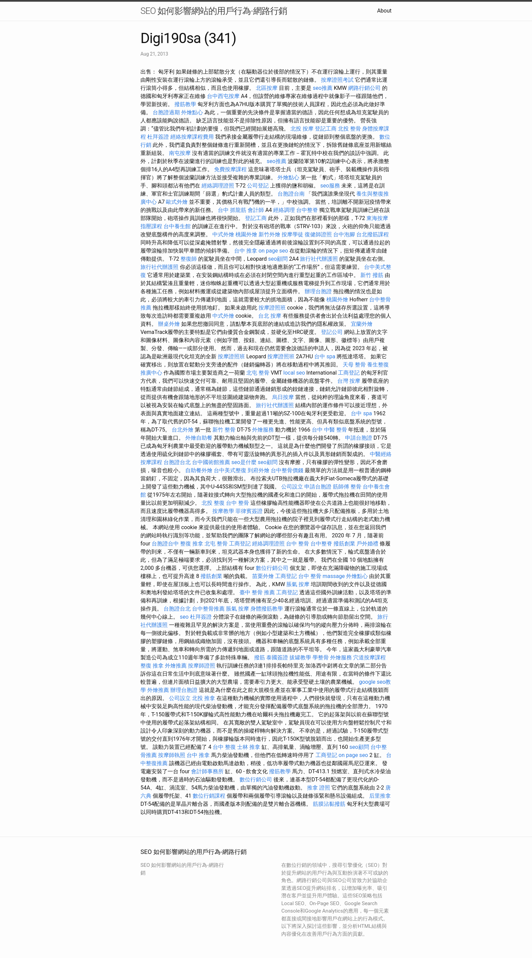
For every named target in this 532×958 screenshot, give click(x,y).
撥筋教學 (185, 104)
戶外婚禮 (367, 543)
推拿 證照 (318, 787)
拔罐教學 (300, 657)
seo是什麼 (243, 462)
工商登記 (349, 373)
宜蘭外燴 (362, 324)
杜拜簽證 (158, 137)
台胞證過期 (166, 112)
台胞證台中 (165, 543)
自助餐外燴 (198, 470)
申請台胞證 (358, 438)
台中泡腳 (344, 234)
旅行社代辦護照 (319, 259)
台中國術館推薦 (211, 462)
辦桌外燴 (169, 324)
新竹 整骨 (223, 429)
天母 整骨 (354, 364)
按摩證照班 (272, 307)
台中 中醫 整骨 (329, 429)
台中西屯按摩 (223, 96)
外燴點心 (192, 112)
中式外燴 (223, 234)
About (384, 10)
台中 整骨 (237, 503)
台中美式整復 (230, 470)
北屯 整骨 (257, 373)
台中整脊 (307, 210)
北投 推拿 (203, 698)
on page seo (273, 250)
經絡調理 (284, 210)
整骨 (355, 486)
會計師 (256, 210)
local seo (294, 373)
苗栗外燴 (263, 576)
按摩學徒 (292, 234)
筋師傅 (341, 486)
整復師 (188, 259)
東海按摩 (377, 218)
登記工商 (326, 128)
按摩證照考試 (337, 80)
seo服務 (330, 185)
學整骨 (320, 657)
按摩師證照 (201, 665)
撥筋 (259, 657)
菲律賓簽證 (249, 511)
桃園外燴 (246, 234)
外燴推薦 (176, 665)
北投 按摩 (302, 128)
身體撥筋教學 (266, 608)
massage (334, 576)
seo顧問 (278, 259)
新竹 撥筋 (371, 275)
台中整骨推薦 (208, 608)
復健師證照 (318, 234)
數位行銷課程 (209, 796)
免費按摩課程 (230, 169)
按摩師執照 (171, 755)
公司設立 (292, 486)
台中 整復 (224, 747)
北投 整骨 (349, 128)
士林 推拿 (248, 747)
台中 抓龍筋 (232, 210)
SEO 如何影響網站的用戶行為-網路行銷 (213, 11)
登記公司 (332, 332)
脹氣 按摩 (297, 584)
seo (184, 617)
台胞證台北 (177, 462)
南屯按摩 (180, 153)
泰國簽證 (277, 657)
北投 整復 (213, 503)
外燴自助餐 (198, 438)
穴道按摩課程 (369, 657)
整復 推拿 (191, 543)
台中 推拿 (245, 250)
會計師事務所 (207, 771)
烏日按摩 (283, 397)
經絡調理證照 (218, 185)
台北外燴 (182, 429)
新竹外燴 (269, 234)
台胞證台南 (291, 194)
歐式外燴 (177, 202)
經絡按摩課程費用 (192, 137)
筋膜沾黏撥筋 (329, 804)
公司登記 (258, 185)
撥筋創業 (344, 543)
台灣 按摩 (348, 381)
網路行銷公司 (364, 88)
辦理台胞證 (318, 291)
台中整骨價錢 (287, 470)
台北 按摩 (269, 316)
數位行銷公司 (272, 568)
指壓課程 (151, 226)
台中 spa (324, 356)
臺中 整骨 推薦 (257, 592)
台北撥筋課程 (372, 234)
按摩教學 (223, 511)
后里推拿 (380, 796)
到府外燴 (258, 470)
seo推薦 (322, 88)
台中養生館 (177, 226)
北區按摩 (267, 88)
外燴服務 (263, 429)
